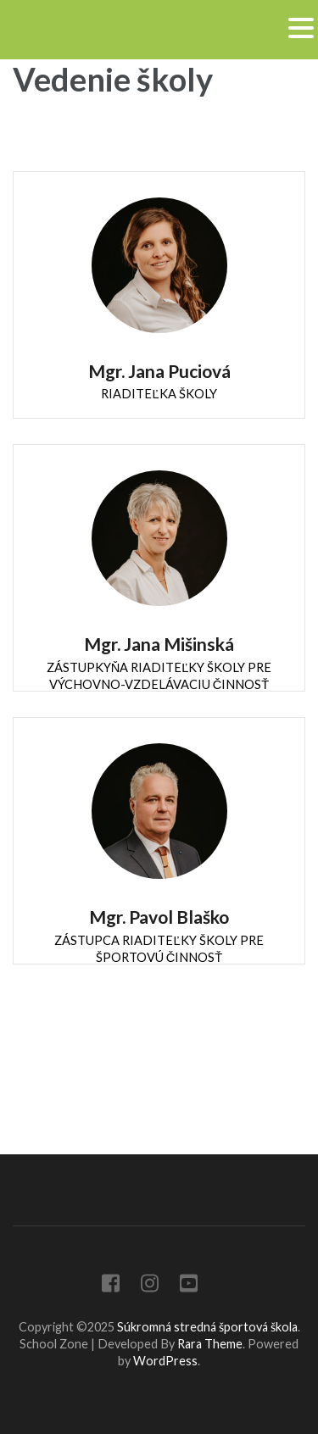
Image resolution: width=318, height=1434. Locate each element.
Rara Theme (210, 1344)
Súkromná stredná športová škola (207, 1327)
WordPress (165, 1360)
